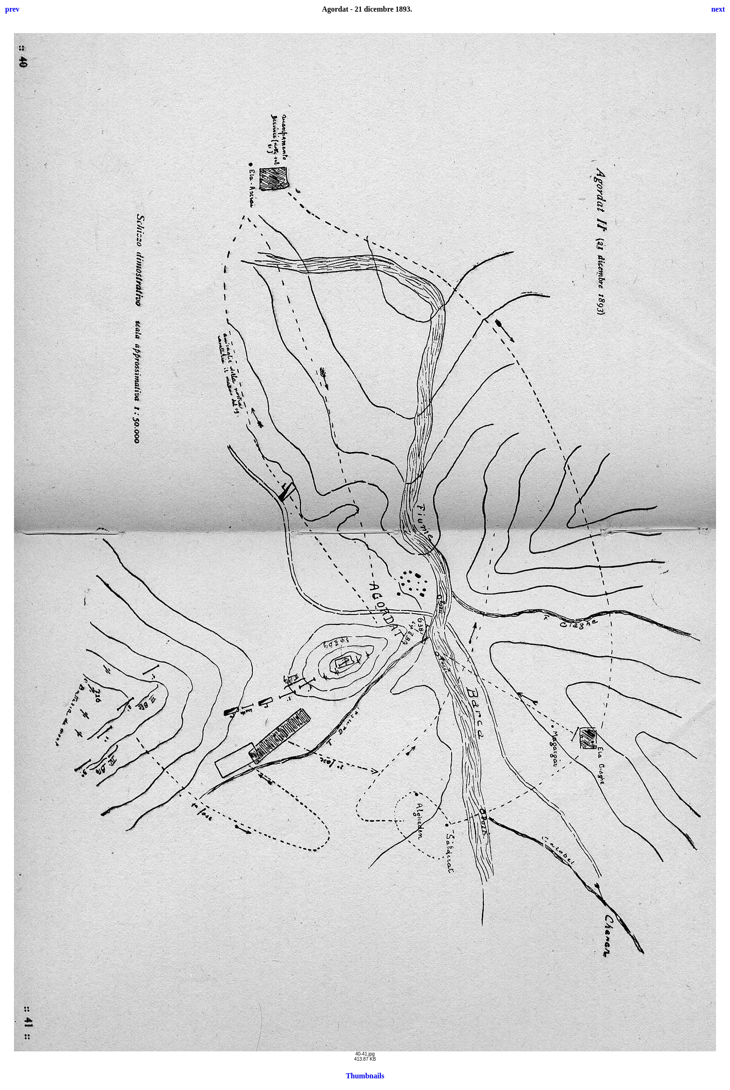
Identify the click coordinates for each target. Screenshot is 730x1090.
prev (12, 9)
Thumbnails (365, 1076)
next (718, 9)
